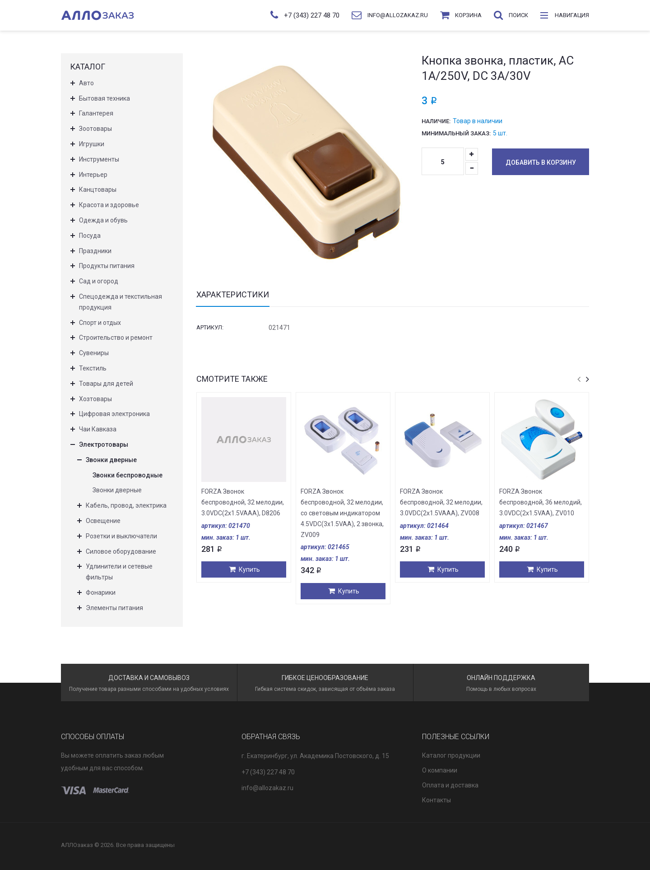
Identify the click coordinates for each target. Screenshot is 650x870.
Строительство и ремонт (116, 337)
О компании (439, 770)
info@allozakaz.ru (267, 787)
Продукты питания (107, 265)
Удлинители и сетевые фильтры (119, 572)
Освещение (103, 520)
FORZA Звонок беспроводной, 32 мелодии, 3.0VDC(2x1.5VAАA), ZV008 (441, 502)
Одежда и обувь (103, 220)
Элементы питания (114, 607)
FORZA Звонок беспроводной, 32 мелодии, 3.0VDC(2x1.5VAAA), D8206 (242, 502)
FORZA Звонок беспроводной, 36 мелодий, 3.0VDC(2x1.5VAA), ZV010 (540, 502)
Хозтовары (95, 399)
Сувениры (94, 352)
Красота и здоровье (109, 204)
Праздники (95, 251)
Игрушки (91, 144)
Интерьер (93, 174)
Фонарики (101, 592)
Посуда (90, 235)
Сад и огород (98, 281)
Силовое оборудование (121, 551)
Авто (86, 83)
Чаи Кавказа (97, 429)
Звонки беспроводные (127, 475)
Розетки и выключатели (121, 536)
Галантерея (96, 113)
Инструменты (99, 159)
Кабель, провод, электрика (126, 505)
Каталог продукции (451, 755)
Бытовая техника (104, 98)
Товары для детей (106, 383)
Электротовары (103, 444)
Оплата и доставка (450, 785)
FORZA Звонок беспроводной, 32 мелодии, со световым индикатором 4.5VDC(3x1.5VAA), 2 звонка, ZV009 (342, 513)
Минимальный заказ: (456, 133)
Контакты (436, 800)
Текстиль (93, 368)
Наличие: (436, 121)
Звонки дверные (111, 459)
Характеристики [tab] (232, 294)
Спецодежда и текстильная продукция (120, 302)
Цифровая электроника (114, 413)
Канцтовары (97, 189)
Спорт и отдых (100, 322)
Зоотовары (95, 128)
